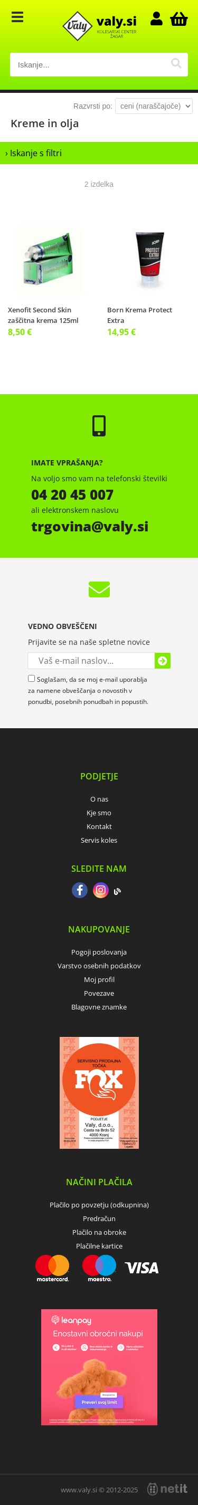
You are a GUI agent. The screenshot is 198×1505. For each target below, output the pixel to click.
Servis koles (99, 840)
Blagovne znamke (99, 1007)
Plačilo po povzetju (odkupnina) (99, 1204)
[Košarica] (177, 18)
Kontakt (99, 826)
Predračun (99, 1218)
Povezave (99, 993)
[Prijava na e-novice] (163, 661)
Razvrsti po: (92, 106)
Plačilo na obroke (99, 1232)
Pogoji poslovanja (99, 952)
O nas (99, 799)
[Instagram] (101, 891)
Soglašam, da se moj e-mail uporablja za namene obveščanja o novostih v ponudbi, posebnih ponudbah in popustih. (88, 690)
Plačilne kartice (99, 1246)
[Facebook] (80, 891)
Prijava (161, 18)
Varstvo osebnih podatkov (99, 965)
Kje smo (99, 812)
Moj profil (99, 979)
